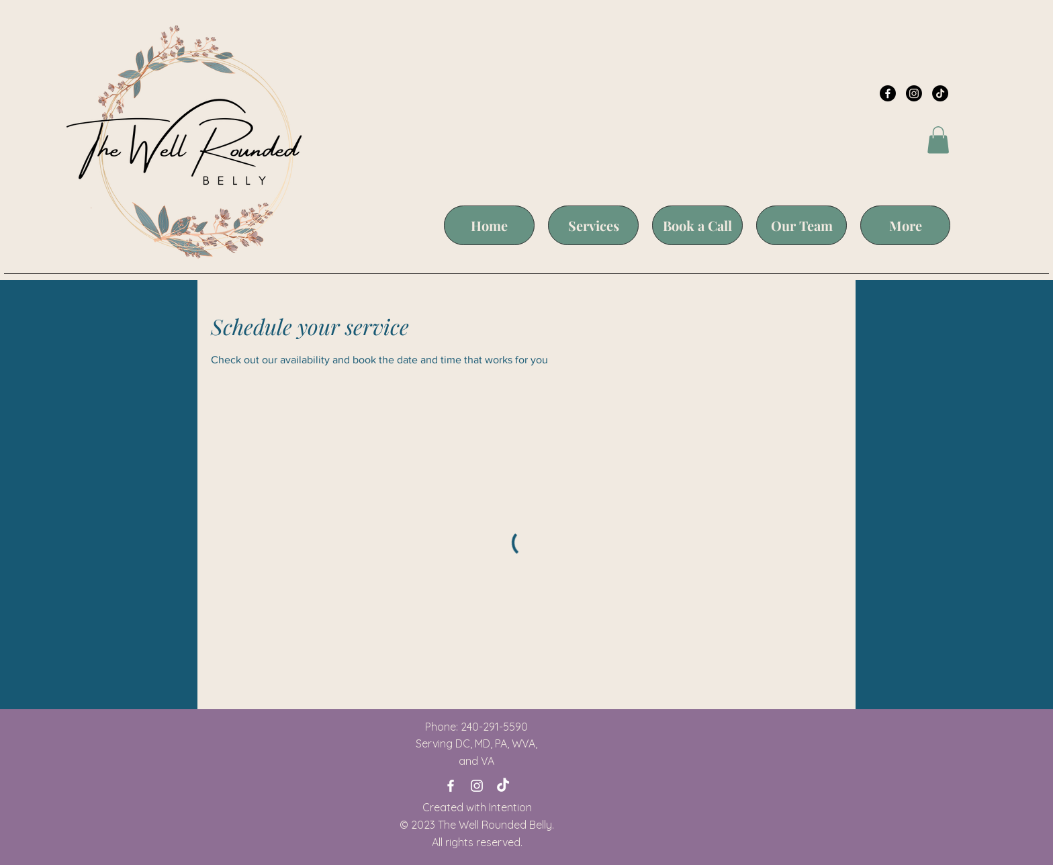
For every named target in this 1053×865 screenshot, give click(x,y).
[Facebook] (888, 93)
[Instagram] (914, 93)
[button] (938, 140)
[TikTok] (940, 93)
